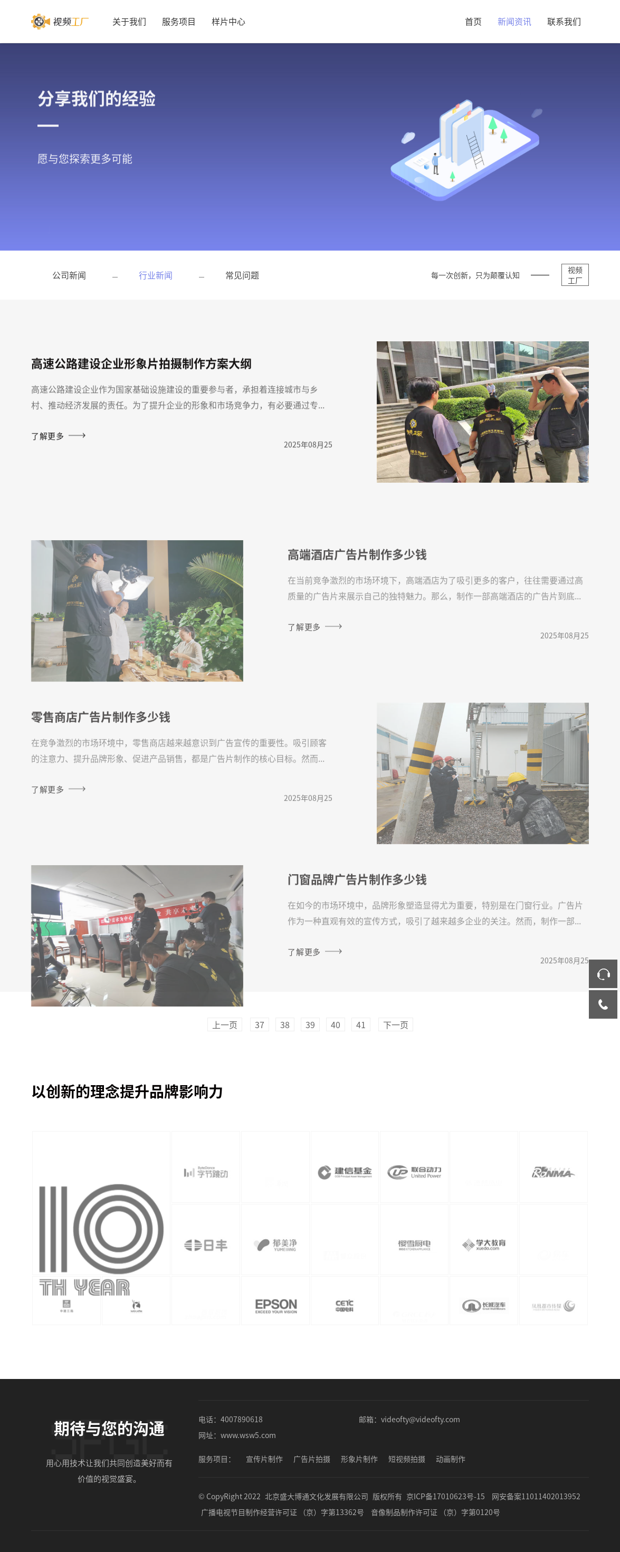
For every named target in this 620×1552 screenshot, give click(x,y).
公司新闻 (69, 275)
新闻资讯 (514, 21)
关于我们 (129, 21)
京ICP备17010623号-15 (445, 1496)
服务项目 (179, 21)
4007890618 (242, 1419)
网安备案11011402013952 (536, 1496)
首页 (473, 21)
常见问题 (242, 275)
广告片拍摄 (311, 1458)
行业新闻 (156, 275)
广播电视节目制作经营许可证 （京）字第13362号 (282, 1512)
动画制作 (450, 1458)
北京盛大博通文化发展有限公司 (316, 1496)
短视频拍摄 (406, 1458)
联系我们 (564, 21)
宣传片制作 (264, 1458)
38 (285, 1024)
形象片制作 (359, 1458)
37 (259, 1024)
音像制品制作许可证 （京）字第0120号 (435, 1512)
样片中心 (228, 21)
